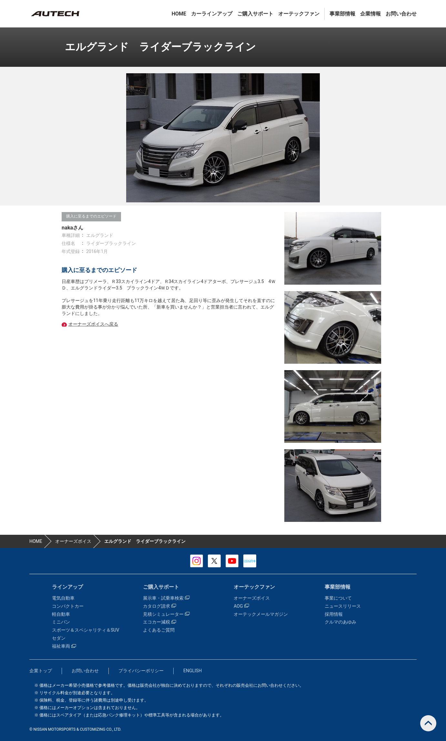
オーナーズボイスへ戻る (93, 324)
